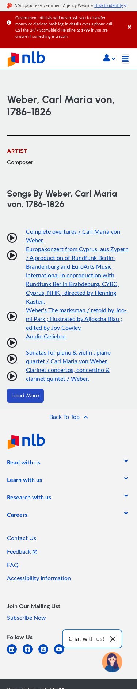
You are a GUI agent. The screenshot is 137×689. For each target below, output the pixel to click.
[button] (109, 58)
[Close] (131, 19)
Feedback (22, 551)
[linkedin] (15, 653)
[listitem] (23, 464)
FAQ (13, 565)
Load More (25, 396)
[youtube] (62, 653)
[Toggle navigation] (125, 59)
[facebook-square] (30, 653)
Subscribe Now (26, 618)
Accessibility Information (39, 578)
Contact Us (21, 538)
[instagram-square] (46, 653)
